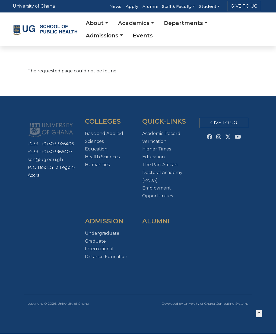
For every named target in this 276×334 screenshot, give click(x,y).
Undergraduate (102, 233)
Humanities (97, 164)
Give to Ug (244, 6)
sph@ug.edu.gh (45, 159)
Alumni (150, 6)
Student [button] (207, 6)
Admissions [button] (102, 35)
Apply (132, 6)
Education (96, 149)
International (99, 248)
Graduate (95, 241)
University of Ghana (34, 6)
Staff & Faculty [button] (177, 6)
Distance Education (106, 256)
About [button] (95, 23)
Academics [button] (134, 23)
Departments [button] (183, 23)
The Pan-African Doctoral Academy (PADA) (162, 172)
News (115, 6)
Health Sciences (102, 156)
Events (143, 35)
